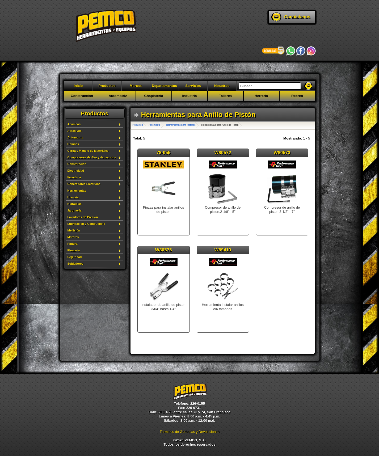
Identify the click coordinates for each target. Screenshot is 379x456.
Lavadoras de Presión (83, 217)
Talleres (225, 96)
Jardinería (75, 210)
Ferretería (74, 177)
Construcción (82, 96)
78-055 (164, 152)
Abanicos (74, 124)
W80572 (222, 152)
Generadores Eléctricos (84, 183)
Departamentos (164, 86)
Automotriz (118, 96)
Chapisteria (153, 96)
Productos (106, 86)
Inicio (78, 86)
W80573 (282, 152)
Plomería (74, 250)
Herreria (261, 96)
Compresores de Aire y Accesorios (92, 157)
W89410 (222, 249)
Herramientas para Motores (181, 125)
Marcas (136, 86)
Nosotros (221, 86)
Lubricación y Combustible (86, 223)
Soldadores (75, 263)
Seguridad (75, 257)
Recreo (297, 96)
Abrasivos (75, 130)
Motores (73, 237)
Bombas (73, 144)
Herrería (73, 197)
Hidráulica (75, 203)
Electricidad (76, 170)
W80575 (163, 249)
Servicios (193, 86)
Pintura (73, 243)
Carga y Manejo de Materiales (88, 150)
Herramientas (77, 190)
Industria (189, 96)
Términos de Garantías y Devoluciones (190, 432)
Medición (74, 230)
